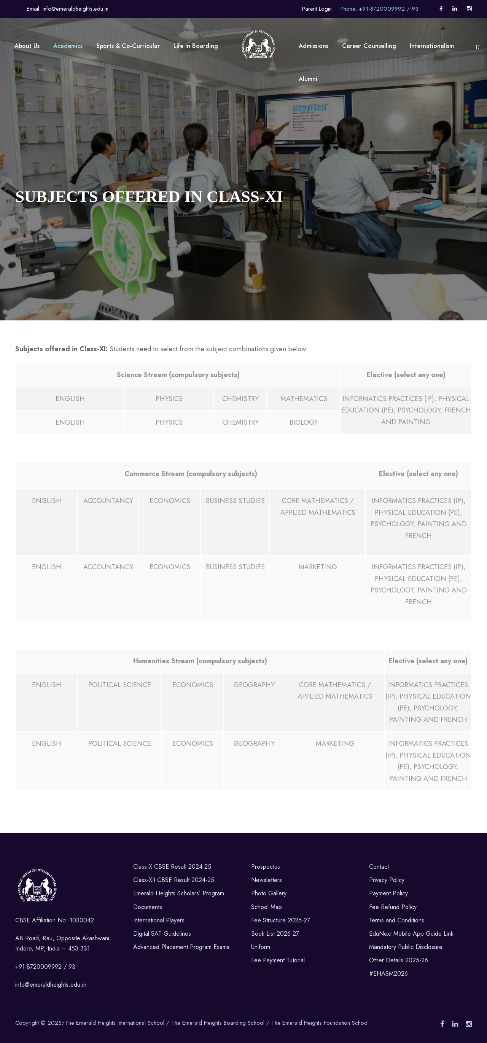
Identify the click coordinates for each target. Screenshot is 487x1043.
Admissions (313, 45)
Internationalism (432, 45)
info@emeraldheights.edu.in (50, 984)
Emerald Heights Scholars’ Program (178, 893)
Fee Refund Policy (393, 907)
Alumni (308, 79)
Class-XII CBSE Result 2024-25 (173, 880)
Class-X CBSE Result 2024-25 (172, 866)
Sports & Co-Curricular (128, 45)
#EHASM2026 (388, 973)
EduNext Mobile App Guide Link (411, 933)
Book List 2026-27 (275, 933)
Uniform (260, 947)
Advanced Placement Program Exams (181, 947)
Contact (379, 866)
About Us (27, 45)
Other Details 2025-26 (398, 960)
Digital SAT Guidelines (162, 933)
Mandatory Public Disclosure (405, 947)
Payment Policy (388, 893)
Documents (147, 907)
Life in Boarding (195, 45)
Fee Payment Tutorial (278, 960)
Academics (68, 45)
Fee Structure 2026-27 (280, 920)
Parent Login (317, 9)
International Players (159, 920)
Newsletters (266, 880)
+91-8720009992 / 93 (45, 966)
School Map (266, 907)
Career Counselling (369, 45)
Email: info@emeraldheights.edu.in (67, 9)
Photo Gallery (268, 893)
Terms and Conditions (396, 920)
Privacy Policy (386, 880)
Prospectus (265, 866)
